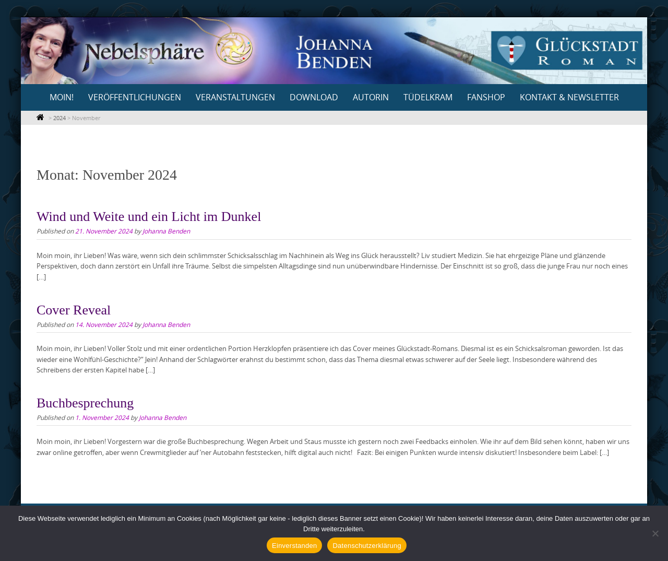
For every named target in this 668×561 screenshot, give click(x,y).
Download (314, 97)
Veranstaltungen (235, 97)
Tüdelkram (427, 97)
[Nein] (655, 533)
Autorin (371, 97)
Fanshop (486, 97)
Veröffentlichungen (134, 97)
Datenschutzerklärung (366, 546)
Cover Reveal (74, 310)
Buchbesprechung (85, 403)
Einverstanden (294, 546)
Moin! (62, 97)
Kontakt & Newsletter (569, 97)
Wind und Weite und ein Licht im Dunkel (149, 216)
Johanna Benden (166, 231)
